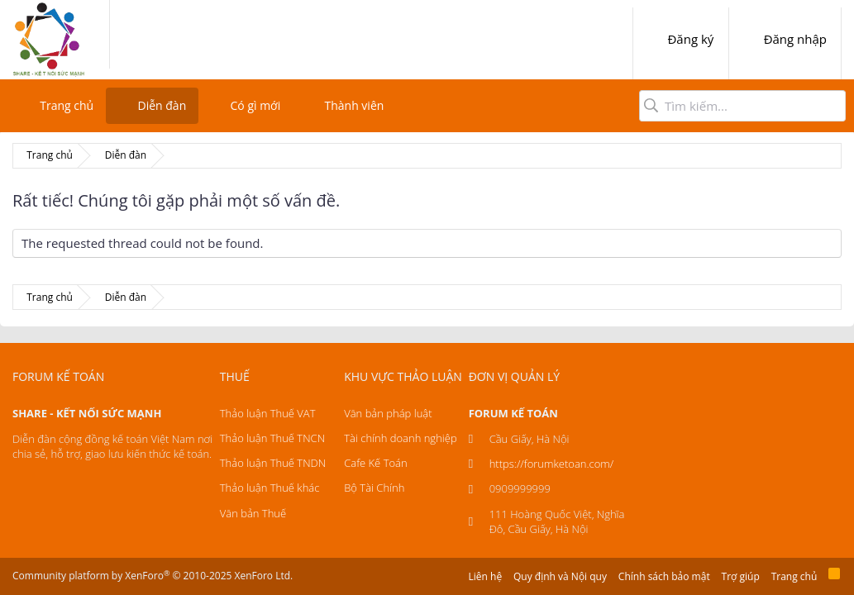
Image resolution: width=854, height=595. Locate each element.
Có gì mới (256, 105)
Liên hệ (486, 576)
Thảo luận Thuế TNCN (272, 438)
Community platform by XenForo (152, 576)
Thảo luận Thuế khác (270, 487)
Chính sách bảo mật (664, 576)
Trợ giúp (741, 576)
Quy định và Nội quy (560, 576)
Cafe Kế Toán (375, 462)
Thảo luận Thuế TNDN (273, 462)
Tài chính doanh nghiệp (400, 438)
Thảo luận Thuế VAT (268, 413)
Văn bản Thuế (253, 513)
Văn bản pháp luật (388, 413)
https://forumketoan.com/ (551, 463)
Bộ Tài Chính (374, 487)
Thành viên (354, 105)
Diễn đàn (161, 105)
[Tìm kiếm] (742, 105)
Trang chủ (66, 105)
